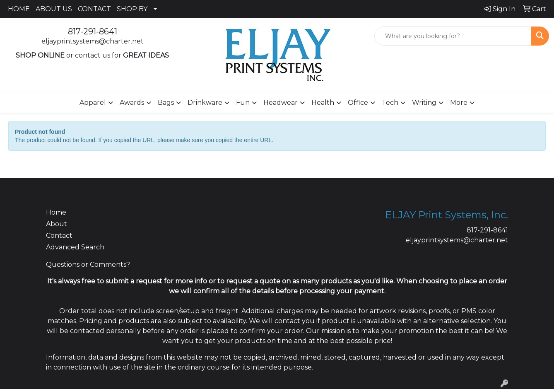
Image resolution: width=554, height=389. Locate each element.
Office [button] (358, 102)
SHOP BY (132, 9)
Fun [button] (243, 102)
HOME (19, 9)
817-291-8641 (92, 31)
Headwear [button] (280, 102)
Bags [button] (166, 102)
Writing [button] (424, 102)
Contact (59, 235)
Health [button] (322, 102)
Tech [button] (390, 102)
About (56, 224)
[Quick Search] (453, 36)
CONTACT (94, 9)
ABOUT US (54, 9)
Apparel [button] (92, 102)
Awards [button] (132, 102)
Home (56, 212)
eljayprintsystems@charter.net (92, 41)
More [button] (458, 102)
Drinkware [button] (205, 102)
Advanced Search (75, 247)
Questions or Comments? (88, 264)
